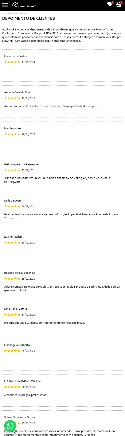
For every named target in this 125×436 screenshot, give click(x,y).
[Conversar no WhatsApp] (10, 426)
